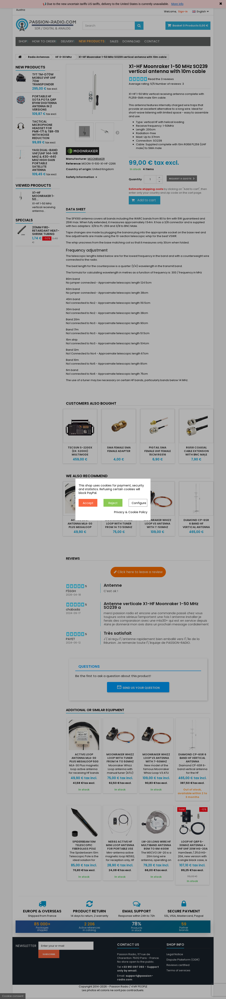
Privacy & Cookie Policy (130, 512)
